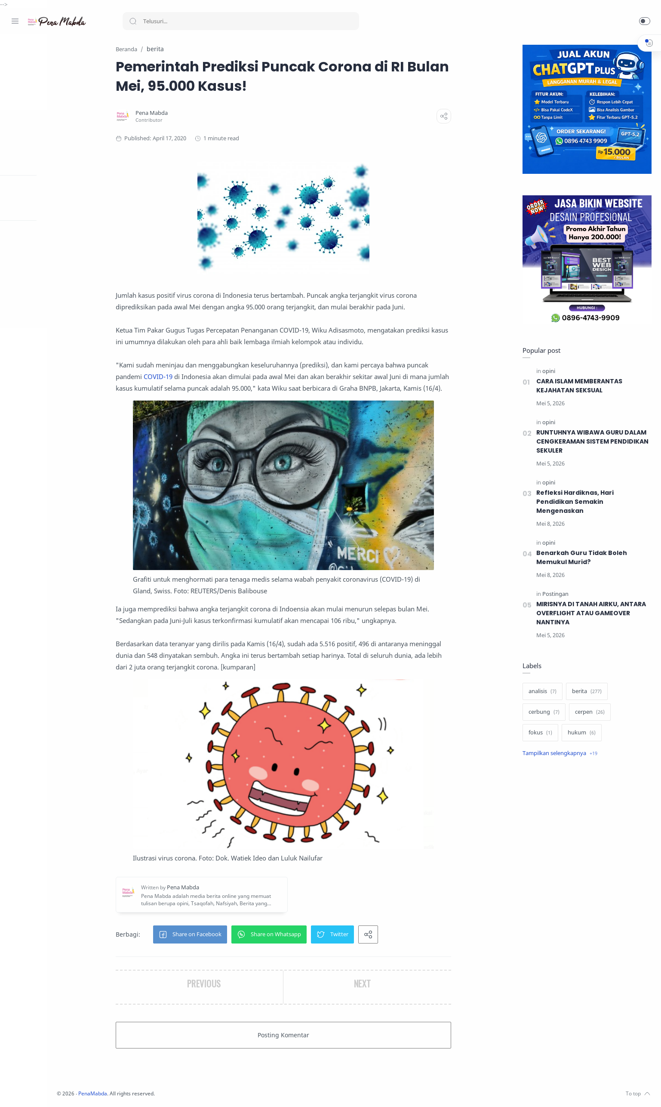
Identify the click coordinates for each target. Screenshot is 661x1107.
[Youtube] (53, 1089)
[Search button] (133, 21)
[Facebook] (15, 1089)
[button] (644, 21)
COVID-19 (190, 377)
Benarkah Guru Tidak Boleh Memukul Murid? (580, 558)
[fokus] (539, 733)
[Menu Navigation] (15, 21)
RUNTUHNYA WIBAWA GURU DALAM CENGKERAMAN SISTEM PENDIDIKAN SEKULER (592, 442)
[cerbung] (542, 712)
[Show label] (558, 753)
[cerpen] (588, 712)
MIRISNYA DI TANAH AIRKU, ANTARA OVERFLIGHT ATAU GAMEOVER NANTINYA (592, 613)
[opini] (547, 371)
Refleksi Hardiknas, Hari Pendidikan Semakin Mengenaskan (574, 502)
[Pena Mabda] (184, 113)
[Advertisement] (585, 909)
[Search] (241, 21)
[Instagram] (28, 1089)
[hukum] (580, 733)
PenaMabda (159, 1094)
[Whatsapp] (66, 1089)
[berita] (585, 691)
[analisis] (541, 691)
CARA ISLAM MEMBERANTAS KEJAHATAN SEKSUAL (579, 386)
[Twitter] (41, 1089)
